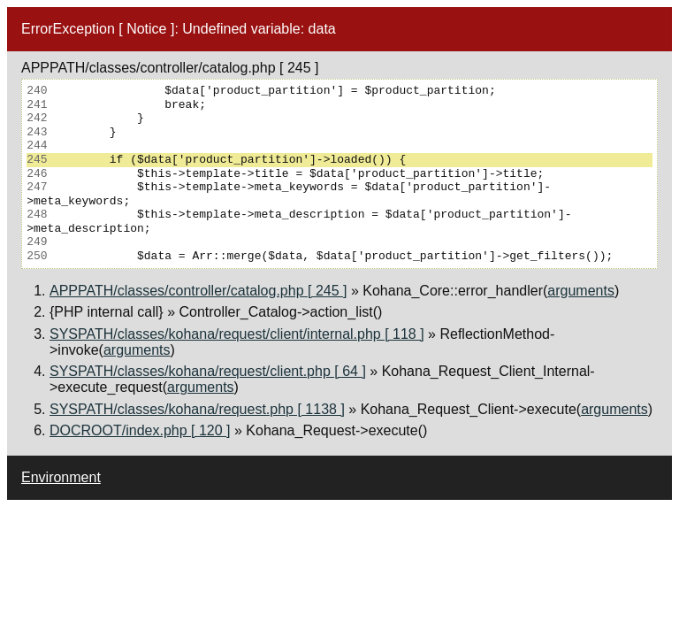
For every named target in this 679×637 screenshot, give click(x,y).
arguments (580, 290)
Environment (61, 477)
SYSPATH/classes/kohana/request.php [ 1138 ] (197, 409)
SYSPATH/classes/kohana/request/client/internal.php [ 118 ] (237, 334)
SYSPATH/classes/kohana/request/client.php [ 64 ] (208, 371)
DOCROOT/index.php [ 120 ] (140, 430)
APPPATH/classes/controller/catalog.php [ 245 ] (198, 290)
